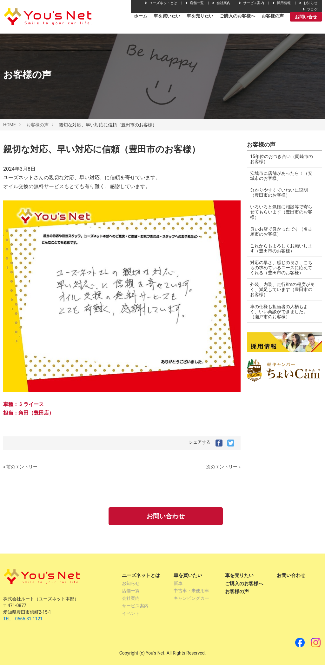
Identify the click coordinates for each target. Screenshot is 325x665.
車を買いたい (167, 15)
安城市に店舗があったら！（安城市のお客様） (281, 176)
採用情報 (281, 3)
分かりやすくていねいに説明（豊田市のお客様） (279, 192)
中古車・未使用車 (191, 590)
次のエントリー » (223, 466)
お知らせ (307, 3)
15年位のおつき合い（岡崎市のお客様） (281, 159)
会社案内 (220, 3)
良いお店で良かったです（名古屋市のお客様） (281, 231)
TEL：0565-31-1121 (23, 618)
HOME (9, 124)
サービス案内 (251, 3)
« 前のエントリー (20, 466)
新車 (178, 583)
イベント (131, 613)
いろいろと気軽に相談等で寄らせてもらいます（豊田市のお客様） (281, 211)
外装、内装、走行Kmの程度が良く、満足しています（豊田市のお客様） (282, 289)
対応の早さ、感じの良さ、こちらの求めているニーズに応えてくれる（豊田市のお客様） (281, 267)
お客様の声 (273, 15)
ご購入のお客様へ (237, 15)
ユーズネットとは (160, 3)
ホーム (140, 15)
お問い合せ (306, 16)
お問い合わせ (166, 516)
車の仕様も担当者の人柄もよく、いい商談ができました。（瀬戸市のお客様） (279, 311)
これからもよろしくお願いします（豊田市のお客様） (281, 248)
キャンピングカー (191, 598)
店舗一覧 (194, 3)
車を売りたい (200, 15)
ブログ (309, 10)
